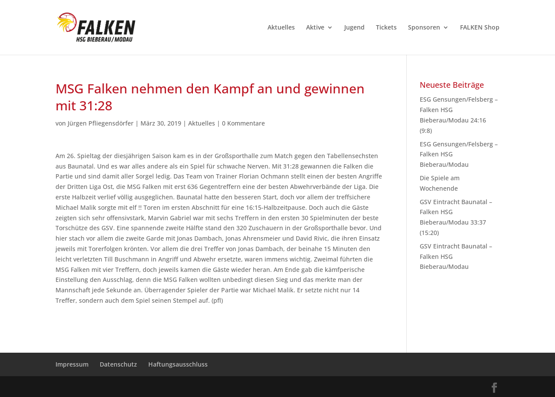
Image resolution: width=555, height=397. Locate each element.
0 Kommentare (243, 123)
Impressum (72, 364)
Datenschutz (118, 364)
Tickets (386, 27)
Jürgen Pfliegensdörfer (101, 123)
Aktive (315, 27)
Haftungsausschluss (178, 364)
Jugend (354, 27)
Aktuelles (281, 27)
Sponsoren (424, 27)
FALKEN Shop (480, 27)
